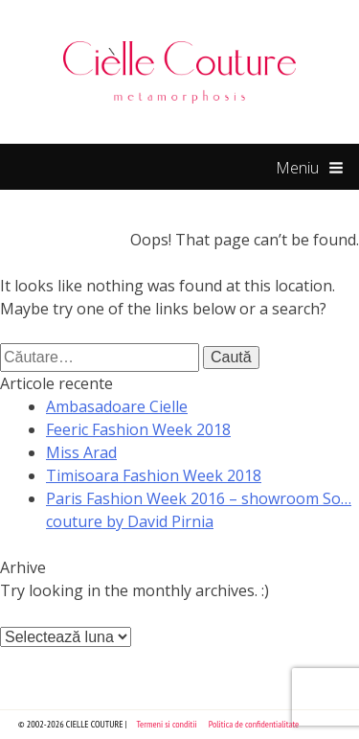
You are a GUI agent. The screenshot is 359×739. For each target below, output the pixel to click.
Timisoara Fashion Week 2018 (153, 475)
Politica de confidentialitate (254, 724)
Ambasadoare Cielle (117, 406)
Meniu (310, 168)
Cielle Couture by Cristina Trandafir (180, 72)
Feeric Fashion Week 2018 (138, 429)
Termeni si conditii (167, 724)
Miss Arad (81, 452)
